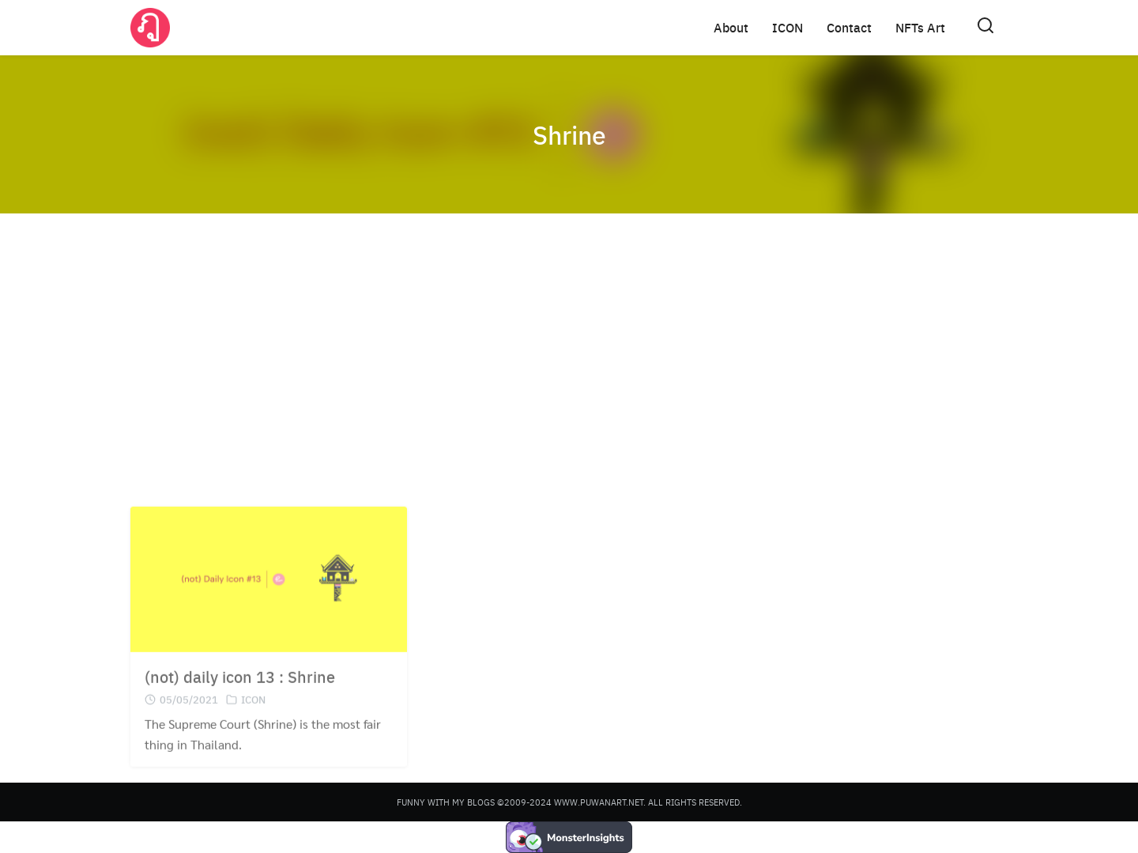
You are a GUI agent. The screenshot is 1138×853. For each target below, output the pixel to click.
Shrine (569, 134)
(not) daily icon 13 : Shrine (240, 688)
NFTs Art (920, 27)
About (731, 27)
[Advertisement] (569, 348)
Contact (849, 27)
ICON (787, 27)
